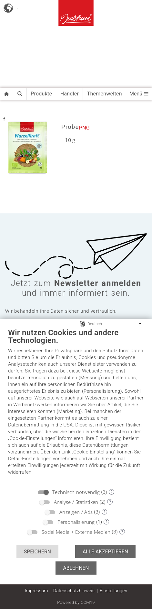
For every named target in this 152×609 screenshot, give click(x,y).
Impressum (36, 590)
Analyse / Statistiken (76, 502)
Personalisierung (76, 522)
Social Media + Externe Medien (76, 532)
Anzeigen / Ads (76, 512)
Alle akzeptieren (105, 552)
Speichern (37, 552)
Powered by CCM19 (76, 602)
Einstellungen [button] (113, 590)
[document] (76, 406)
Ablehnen (76, 568)
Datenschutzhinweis (74, 590)
